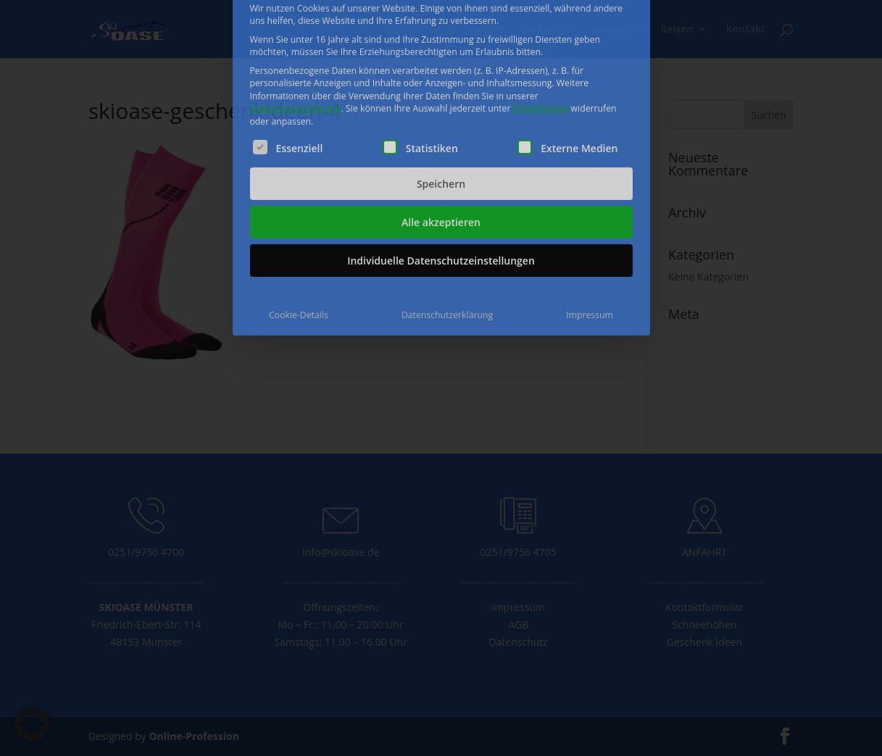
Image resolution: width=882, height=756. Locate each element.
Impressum (589, 234)
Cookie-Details (298, 234)
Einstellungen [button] (541, 28)
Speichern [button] (441, 103)
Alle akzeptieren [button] (441, 142)
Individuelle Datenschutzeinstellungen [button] (441, 180)
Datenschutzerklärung (295, 28)
